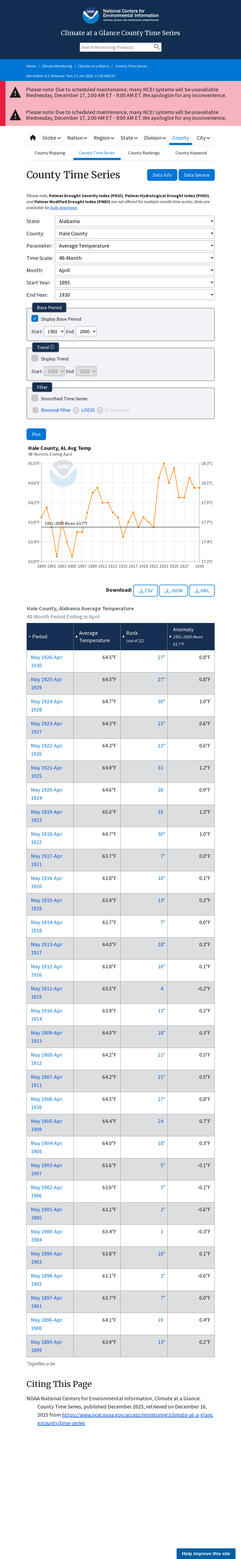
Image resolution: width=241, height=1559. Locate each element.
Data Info (162, 175)
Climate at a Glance (93, 66)
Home (31, 66)
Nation (77, 137)
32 (160, 811)
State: (33, 221)
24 (160, 1121)
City (203, 137)
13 (160, 900)
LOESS (88, 410)
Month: (34, 270)
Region (104, 137)
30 (160, 701)
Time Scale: (39, 257)
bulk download (63, 207)
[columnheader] (49, 636)
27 (160, 657)
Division (155, 137)
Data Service (196, 175)
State (129, 137)
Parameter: (39, 245)
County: (35, 233)
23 (160, 723)
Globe (52, 137)
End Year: (37, 294)
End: (70, 331)
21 (160, 1054)
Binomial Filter (56, 410)
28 (160, 789)
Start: (37, 331)
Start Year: (38, 282)
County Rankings (144, 152)
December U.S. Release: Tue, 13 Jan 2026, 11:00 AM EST (71, 75)
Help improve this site (206, 1553)
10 (160, 878)
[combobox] (120, 137)
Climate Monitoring (57, 66)
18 (160, 944)
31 (160, 767)
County (181, 137)
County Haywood (191, 152)
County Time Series (131, 66)
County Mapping (50, 152)
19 (160, 1319)
